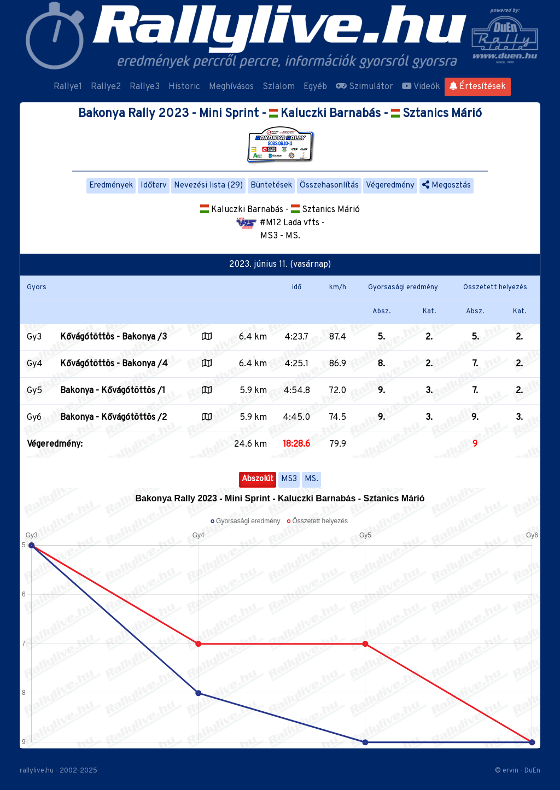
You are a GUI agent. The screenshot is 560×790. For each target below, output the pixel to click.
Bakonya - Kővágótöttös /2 (113, 417)
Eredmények (111, 185)
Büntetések (271, 185)
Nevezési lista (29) (208, 185)
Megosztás (446, 185)
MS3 (289, 479)
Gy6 (34, 417)
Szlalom (278, 86)
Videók (421, 86)
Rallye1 (68, 86)
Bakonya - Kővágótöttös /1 (112, 390)
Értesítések (478, 86)
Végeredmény (390, 185)
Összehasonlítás (329, 185)
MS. (311, 479)
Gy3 (34, 337)
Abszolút (257, 479)
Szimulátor (364, 86)
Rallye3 (145, 86)
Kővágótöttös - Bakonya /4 (114, 364)
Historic (184, 86)
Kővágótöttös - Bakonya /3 (113, 337)
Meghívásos (231, 86)
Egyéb (315, 86)
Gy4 (35, 364)
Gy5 (34, 390)
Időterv (154, 185)
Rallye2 (106, 86)
